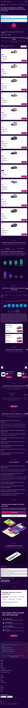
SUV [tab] (13, 295)
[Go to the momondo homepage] (7, 1)
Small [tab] (2, 295)
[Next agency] (26, 367)
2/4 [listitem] (6, 189)
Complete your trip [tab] (11, 600)
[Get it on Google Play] (3, 699)
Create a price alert (15, 632)
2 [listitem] (4, 73)
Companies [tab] (7, 248)
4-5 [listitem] (6, 73)
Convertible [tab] (25, 295)
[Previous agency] (2, 367)
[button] (2, 1)
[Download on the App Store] (9, 699)
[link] (19, 331)
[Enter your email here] (14, 576)
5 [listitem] (2, 102)
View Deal (24, 60)
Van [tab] (16, 295)
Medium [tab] (6, 295)
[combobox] (4, 13)
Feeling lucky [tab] (19, 600)
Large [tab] (10, 295)
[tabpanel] (14, 266)
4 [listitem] (2, 73)
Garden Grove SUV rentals (6, 605)
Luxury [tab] (20, 295)
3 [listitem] (4, 102)
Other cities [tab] (4, 600)
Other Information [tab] (21, 248)
